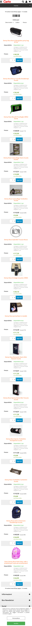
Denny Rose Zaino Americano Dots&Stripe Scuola (16, 521)
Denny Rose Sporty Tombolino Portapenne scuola (16, 439)
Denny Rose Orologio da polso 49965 (16, 278)
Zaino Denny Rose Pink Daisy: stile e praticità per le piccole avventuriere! (16, 562)
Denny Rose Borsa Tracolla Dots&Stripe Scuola (16, 79)
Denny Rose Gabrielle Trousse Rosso (16, 240)
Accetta (16, 623)
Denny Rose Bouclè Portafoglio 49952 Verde (16, 117)
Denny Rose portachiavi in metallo (16, 316)
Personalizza (16, 618)
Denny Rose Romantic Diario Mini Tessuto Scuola (16, 358)
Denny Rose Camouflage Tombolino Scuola (16, 199)
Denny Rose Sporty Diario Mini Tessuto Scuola (16, 398)
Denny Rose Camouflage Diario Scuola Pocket (16, 158)
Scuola (16, 6)
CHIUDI (30, 608)
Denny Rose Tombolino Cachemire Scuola (16, 480)
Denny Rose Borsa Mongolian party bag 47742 (16, 41)
